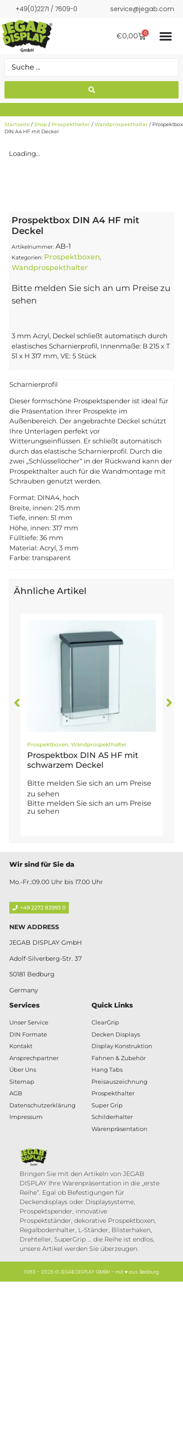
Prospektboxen (72, 422)
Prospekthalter (71, 124)
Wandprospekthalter (121, 124)
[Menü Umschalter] (165, 36)
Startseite (17, 124)
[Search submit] (91, 89)
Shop (40, 124)
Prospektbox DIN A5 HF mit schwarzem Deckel (82, 926)
